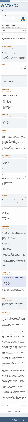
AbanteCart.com (11, 411)
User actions (24, 30)
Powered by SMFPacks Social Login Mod (17, 420)
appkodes (5, 207)
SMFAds (5, 420)
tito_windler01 (6, 155)
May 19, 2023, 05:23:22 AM (6, 314)
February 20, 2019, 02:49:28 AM (7, 300)
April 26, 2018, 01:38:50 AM (6, 116)
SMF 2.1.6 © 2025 (11, 419)
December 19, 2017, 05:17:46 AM (7, 66)
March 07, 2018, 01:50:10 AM (6, 78)
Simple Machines (17, 419)
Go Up (2, 405)
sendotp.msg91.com (11, 58)
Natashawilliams (7, 46)
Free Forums (9, 420)
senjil (4, 64)
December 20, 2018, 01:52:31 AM (7, 274)
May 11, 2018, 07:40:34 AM (6, 132)
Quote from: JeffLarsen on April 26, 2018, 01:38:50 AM (13, 277)
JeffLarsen (5, 114)
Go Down (3, 30)
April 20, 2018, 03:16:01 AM (6, 91)
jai (3, 174)
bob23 (4, 130)
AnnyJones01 (6, 312)
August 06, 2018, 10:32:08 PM (6, 157)
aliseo (4, 298)
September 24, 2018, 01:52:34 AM (7, 197)
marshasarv (6, 89)
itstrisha (5, 195)
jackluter (5, 34)
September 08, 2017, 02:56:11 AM (7, 48)
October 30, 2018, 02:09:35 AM (7, 228)
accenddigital (6, 226)
